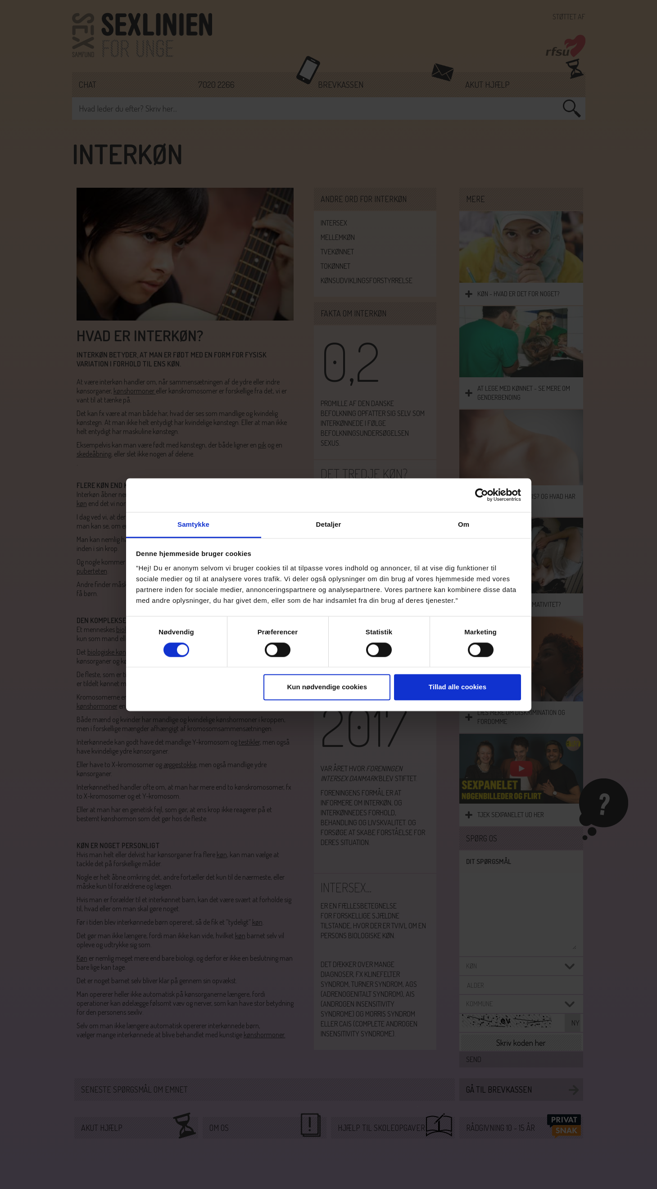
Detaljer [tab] (328, 524)
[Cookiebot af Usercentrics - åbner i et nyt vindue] (481, 495)
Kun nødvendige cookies (327, 687)
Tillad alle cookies (457, 687)
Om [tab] (463, 524)
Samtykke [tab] (193, 524)
